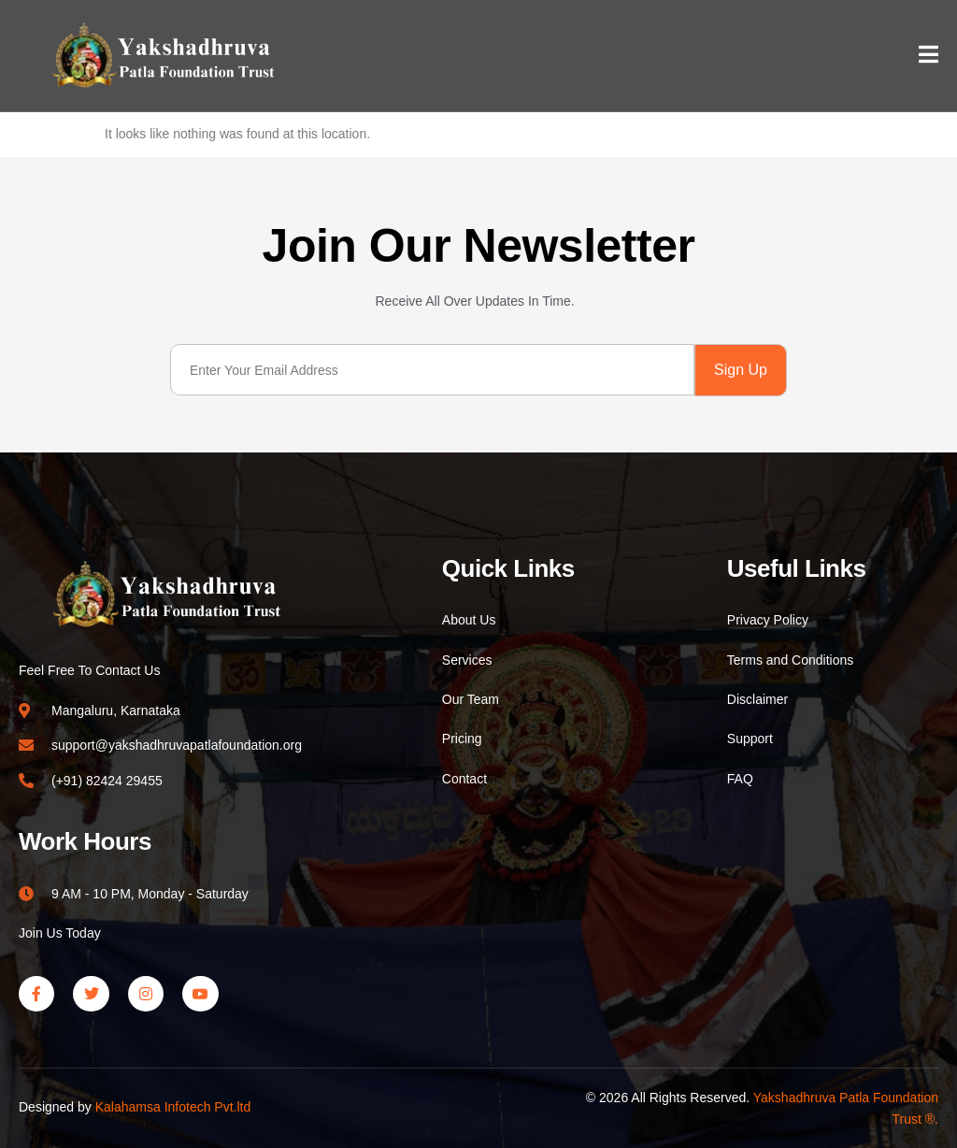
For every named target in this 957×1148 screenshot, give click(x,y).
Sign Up (740, 370)
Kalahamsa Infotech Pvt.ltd (173, 1106)
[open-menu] (928, 56)
